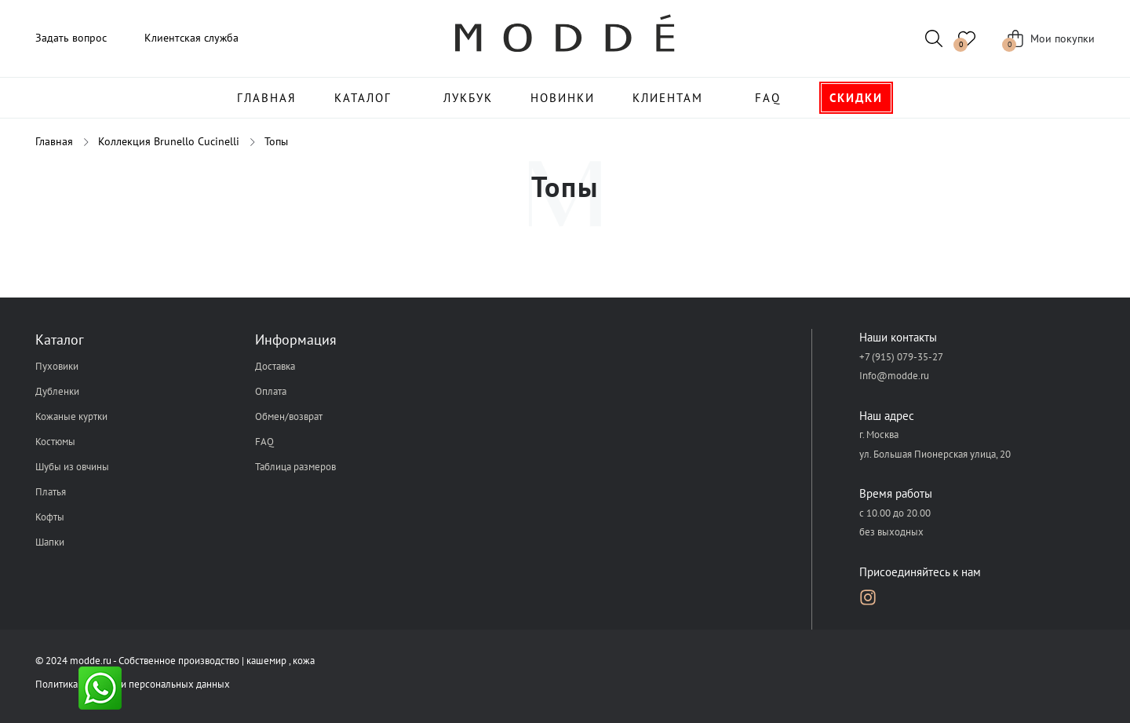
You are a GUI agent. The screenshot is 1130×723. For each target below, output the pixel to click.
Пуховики (56, 366)
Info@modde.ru (894, 375)
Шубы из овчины (72, 466)
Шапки (49, 542)
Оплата (270, 391)
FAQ (768, 97)
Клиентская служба (191, 38)
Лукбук (468, 97)
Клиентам (667, 97)
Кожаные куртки (71, 416)
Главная (267, 97)
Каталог (363, 97)
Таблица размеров (295, 466)
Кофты (49, 517)
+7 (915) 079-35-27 (901, 356)
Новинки (562, 97)
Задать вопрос (71, 38)
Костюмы (55, 441)
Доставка (275, 366)
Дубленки (57, 391)
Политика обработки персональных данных (132, 684)
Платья (50, 491)
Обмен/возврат (289, 416)
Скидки (856, 97)
